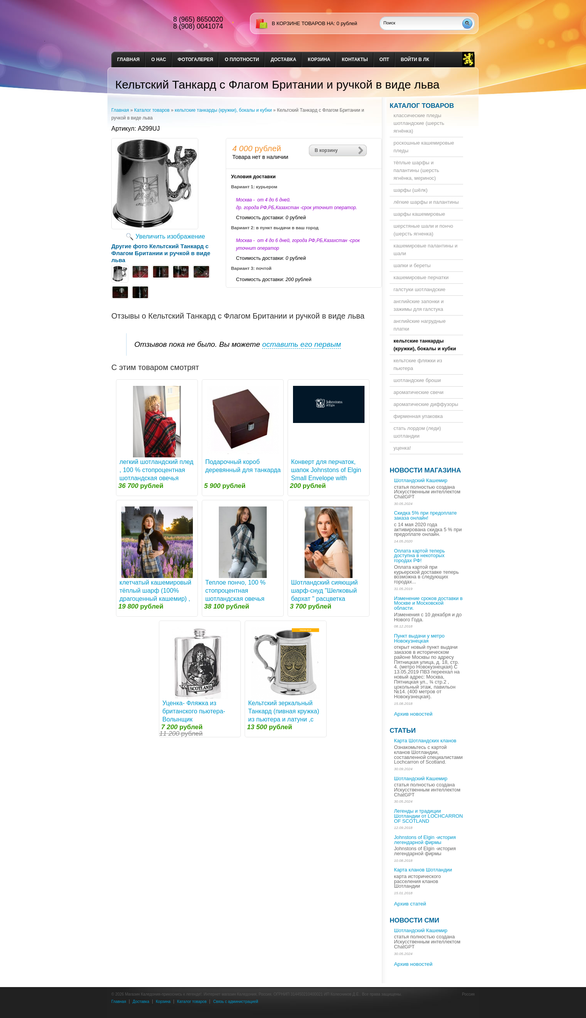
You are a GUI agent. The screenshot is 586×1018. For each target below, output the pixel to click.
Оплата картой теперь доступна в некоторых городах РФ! (419, 556)
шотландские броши (417, 380)
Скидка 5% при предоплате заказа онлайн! (425, 515)
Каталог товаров (152, 110)
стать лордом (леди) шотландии (417, 432)
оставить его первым (301, 344)
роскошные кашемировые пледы (424, 146)
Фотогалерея (195, 59)
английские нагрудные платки (420, 325)
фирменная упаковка (418, 416)
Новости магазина (425, 470)
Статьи (403, 730)
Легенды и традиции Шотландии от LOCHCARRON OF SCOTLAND (428, 816)
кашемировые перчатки (421, 277)
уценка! (402, 448)
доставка (283, 59)
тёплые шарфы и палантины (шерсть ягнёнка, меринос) (416, 170)
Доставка (141, 1001)
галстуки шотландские (419, 289)
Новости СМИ (414, 920)
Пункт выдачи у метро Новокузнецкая (419, 638)
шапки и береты (412, 265)
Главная (128, 59)
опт (384, 59)
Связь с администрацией (235, 1001)
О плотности (242, 59)
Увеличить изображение (170, 236)
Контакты (355, 59)
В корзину (326, 150)
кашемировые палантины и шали (426, 249)
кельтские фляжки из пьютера (418, 364)
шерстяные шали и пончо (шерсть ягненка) (423, 230)
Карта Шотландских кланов (425, 740)
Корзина (319, 59)
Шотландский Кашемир (420, 480)
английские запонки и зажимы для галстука (419, 305)
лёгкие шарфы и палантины (426, 202)
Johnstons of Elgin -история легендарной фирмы (425, 839)
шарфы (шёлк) (411, 190)
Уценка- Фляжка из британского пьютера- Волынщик (193, 711)
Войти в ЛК (415, 59)
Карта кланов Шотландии (423, 870)
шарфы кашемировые (419, 214)
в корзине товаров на (303, 23)
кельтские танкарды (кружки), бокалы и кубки (223, 110)
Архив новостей (413, 714)
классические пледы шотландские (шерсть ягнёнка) (419, 123)
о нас (158, 59)
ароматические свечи (418, 392)
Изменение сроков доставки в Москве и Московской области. (428, 603)
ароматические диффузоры (426, 404)
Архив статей (410, 904)
